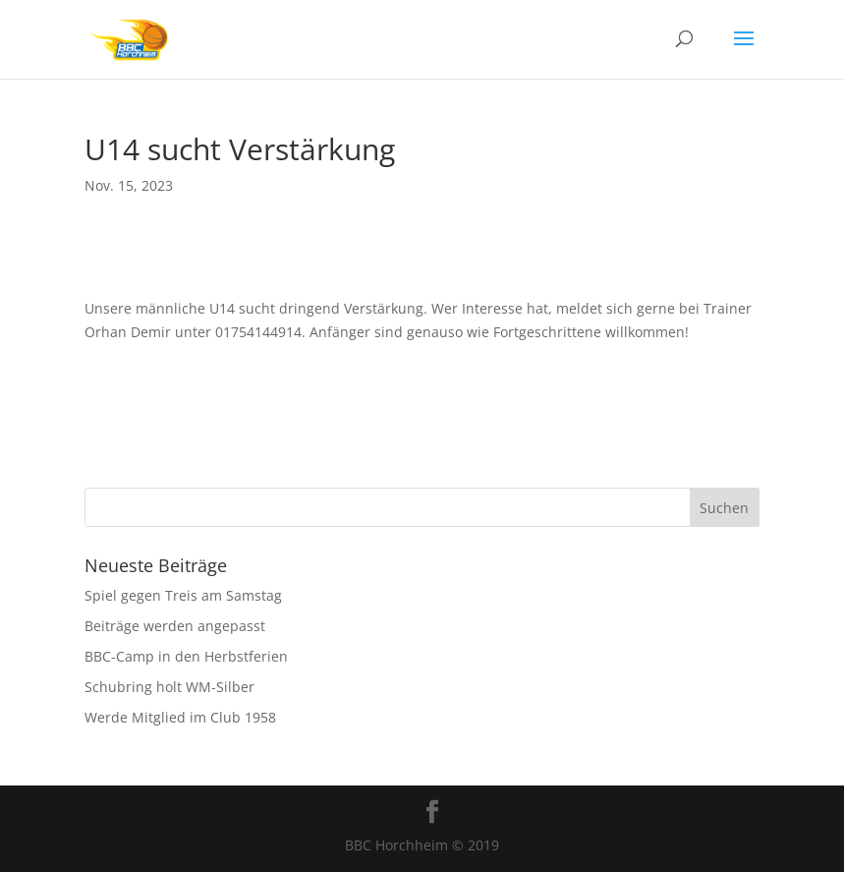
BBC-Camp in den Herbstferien (186, 656)
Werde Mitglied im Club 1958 (180, 717)
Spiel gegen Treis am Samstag (183, 595)
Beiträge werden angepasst (174, 625)
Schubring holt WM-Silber (169, 686)
